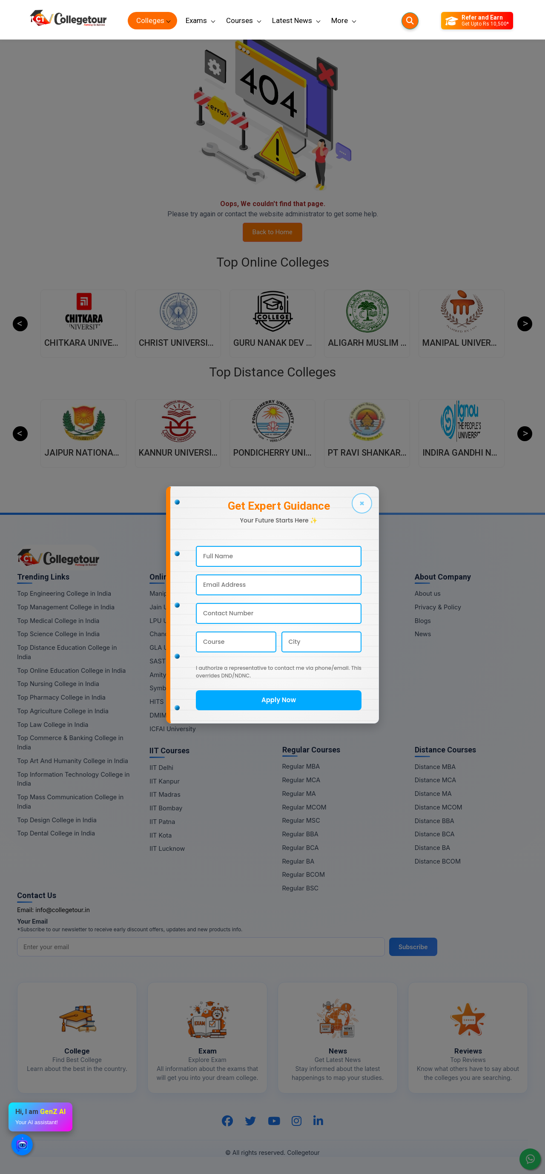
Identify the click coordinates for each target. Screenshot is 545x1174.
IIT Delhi (161, 767)
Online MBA (299, 593)
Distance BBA (434, 820)
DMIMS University (175, 715)
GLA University (171, 647)
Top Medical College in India (58, 620)
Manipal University (176, 593)
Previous (20, 323)
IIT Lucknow (167, 848)
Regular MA (299, 793)
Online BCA (299, 674)
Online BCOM (301, 701)
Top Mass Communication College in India (70, 801)
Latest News (292, 20)
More (339, 20)
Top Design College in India (57, 820)
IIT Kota (160, 835)
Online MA (297, 620)
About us (428, 593)
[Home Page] (68, 21)
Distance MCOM (438, 807)
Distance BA (432, 847)
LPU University (170, 620)
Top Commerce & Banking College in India (70, 742)
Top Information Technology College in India (73, 779)
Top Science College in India (58, 633)
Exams (196, 20)
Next (524, 323)
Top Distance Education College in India (67, 652)
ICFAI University (172, 728)
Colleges (150, 20)
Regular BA (298, 861)
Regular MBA (301, 766)
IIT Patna (162, 821)
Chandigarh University (182, 633)
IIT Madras (165, 794)
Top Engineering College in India (64, 593)
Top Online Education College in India (71, 670)
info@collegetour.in (62, 909)
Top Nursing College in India (58, 683)
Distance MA (433, 793)
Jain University (171, 607)
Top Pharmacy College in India (61, 697)
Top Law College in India (53, 724)
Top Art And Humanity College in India (72, 760)
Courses (239, 20)
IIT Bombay (165, 808)
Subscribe (413, 946)
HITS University (172, 701)
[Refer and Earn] (477, 21)
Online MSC (299, 647)
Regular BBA (300, 834)
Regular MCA (301, 780)
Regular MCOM (304, 807)
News (423, 633)
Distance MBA (435, 766)
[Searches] (410, 20)
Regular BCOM (303, 874)
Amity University (173, 674)
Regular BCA (300, 847)
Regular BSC (300, 888)
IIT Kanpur (164, 781)
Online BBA (298, 661)
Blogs (423, 620)
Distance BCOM (438, 861)
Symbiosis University (179, 688)
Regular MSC (301, 820)
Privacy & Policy (438, 607)
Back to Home (272, 232)
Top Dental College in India (56, 833)
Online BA (296, 688)
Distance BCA (435, 834)
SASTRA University (177, 661)
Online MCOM (302, 633)
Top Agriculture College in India (63, 711)
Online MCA (299, 607)
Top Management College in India (66, 607)
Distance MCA (435, 780)
